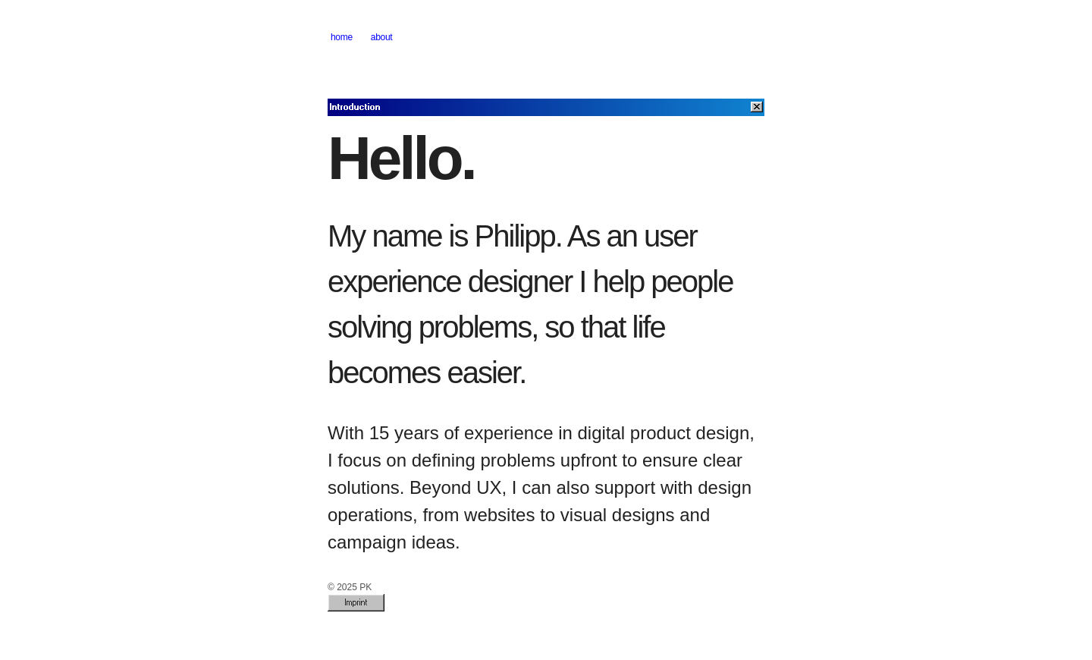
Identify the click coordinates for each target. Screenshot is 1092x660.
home (342, 37)
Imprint (356, 602)
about (382, 37)
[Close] (757, 107)
